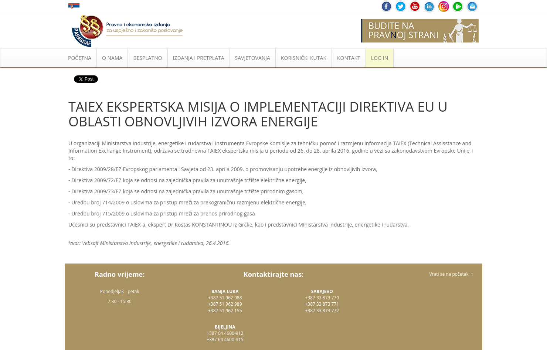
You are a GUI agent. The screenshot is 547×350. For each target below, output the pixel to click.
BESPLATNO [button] (147, 57)
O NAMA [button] (112, 57)
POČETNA (79, 57)
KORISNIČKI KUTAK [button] (303, 57)
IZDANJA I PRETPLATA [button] (198, 57)
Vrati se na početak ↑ (451, 274)
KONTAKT (348, 57)
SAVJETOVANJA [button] (252, 57)
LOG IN (379, 57)
